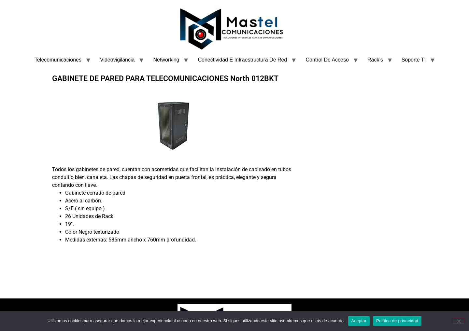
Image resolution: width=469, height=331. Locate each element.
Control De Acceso (327, 59)
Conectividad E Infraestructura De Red (242, 59)
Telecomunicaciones (58, 59)
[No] (458, 321)
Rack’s (375, 59)
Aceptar (359, 320)
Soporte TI (414, 59)
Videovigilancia (117, 59)
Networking (166, 59)
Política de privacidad (397, 320)
